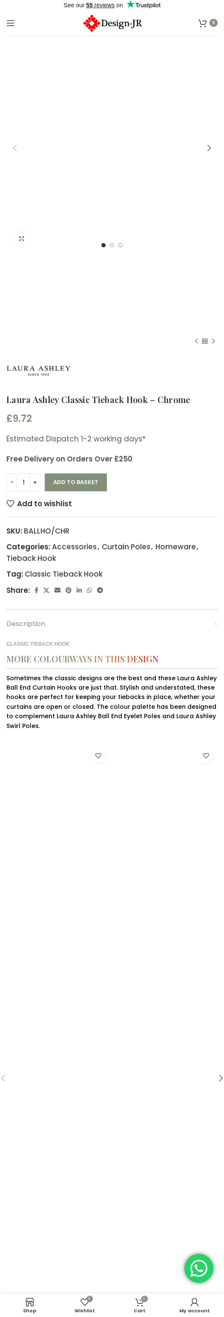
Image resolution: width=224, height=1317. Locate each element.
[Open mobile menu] (10, 23)
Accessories (74, 347)
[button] (14, 1175)
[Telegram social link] (100, 390)
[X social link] (46, 390)
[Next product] (213, 141)
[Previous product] (196, 141)
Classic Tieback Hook (64, 374)
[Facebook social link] (36, 390)
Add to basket (75, 282)
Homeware (175, 347)
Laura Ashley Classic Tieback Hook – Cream (166, 1194)
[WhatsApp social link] (89, 390)
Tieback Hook (31, 359)
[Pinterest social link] (68, 390)
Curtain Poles (126, 347)
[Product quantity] (23, 283)
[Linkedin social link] (79, 390)
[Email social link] (57, 390)
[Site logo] (112, 22)
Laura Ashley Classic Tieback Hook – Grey (58, 1194)
